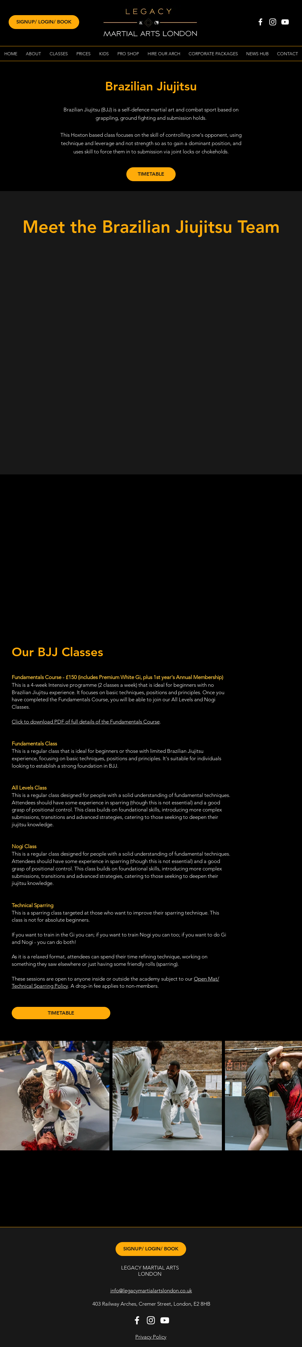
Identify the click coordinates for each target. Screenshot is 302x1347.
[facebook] (260, 22)
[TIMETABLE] (151, 174)
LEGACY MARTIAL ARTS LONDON (150, 1271)
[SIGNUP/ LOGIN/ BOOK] (44, 22)
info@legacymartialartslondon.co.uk (151, 1290)
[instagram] (272, 22)
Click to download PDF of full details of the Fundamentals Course (86, 722)
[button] (33, 54)
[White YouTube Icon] (285, 22)
